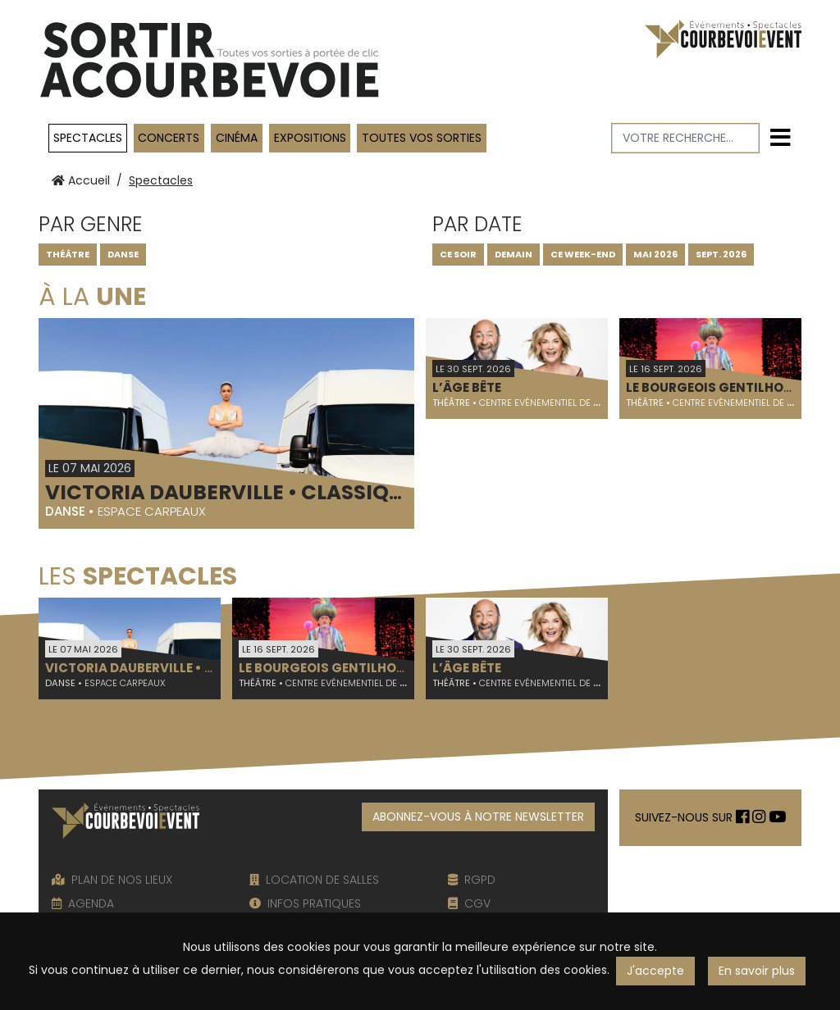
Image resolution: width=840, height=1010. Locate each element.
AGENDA (83, 903)
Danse (123, 254)
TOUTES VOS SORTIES (422, 138)
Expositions (310, 138)
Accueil (81, 180)
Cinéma (237, 138)
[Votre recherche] (686, 138)
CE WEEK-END (582, 254)
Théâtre (67, 254)
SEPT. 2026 (721, 254)
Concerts (168, 138)
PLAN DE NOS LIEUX (112, 879)
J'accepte (655, 970)
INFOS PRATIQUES (305, 903)
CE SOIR (458, 254)
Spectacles (87, 138)
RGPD (471, 879)
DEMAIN (513, 254)
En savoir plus (757, 970)
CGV (469, 903)
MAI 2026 (655, 254)
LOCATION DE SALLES (314, 879)
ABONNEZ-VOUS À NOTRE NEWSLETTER (478, 816)
